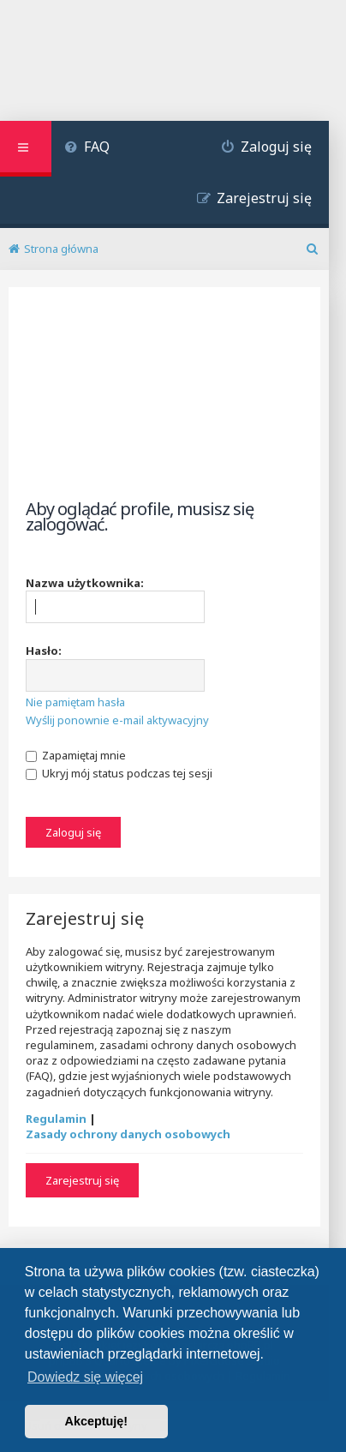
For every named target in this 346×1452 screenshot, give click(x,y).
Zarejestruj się (82, 1180)
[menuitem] (86, 149)
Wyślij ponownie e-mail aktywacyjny (117, 720)
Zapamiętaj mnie (76, 755)
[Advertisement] (164, 407)
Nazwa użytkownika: (85, 583)
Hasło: (44, 650)
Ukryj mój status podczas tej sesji (119, 773)
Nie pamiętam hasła (75, 702)
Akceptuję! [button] (96, 1421)
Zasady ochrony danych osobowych (128, 1134)
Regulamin (56, 1118)
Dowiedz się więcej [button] (85, 1377)
